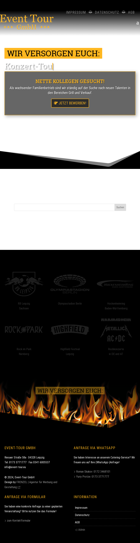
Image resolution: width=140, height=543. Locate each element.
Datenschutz (107, 12)
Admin (81, 529)
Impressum (76, 12)
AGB (131, 12)
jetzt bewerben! (72, 103)
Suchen (120, 207)
